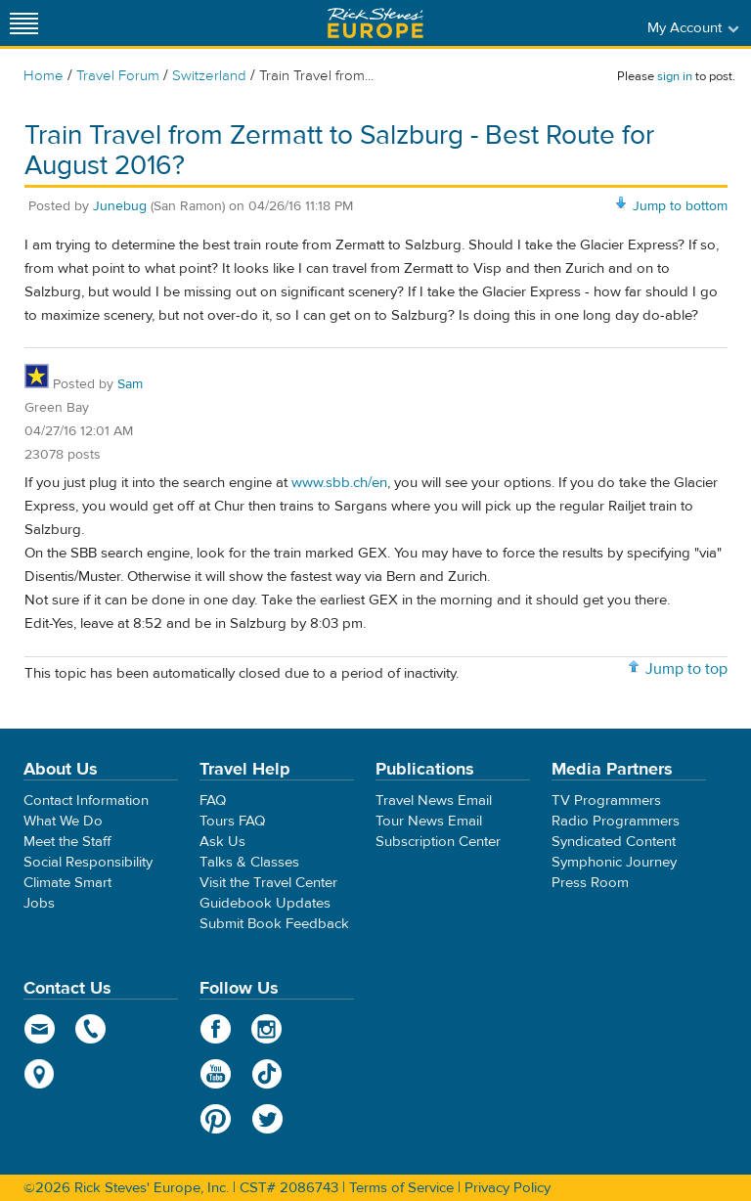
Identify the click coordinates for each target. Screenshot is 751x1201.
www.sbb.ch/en (339, 482)
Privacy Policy (507, 1188)
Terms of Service (401, 1188)
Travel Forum (117, 76)
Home (43, 76)
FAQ (212, 800)
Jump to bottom (680, 206)
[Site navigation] (24, 23)
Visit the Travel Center (268, 882)
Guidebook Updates (265, 903)
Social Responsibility (88, 862)
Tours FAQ (232, 821)
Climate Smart (67, 882)
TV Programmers (606, 800)
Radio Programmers (616, 821)
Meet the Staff (67, 841)
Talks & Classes (249, 862)
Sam (130, 384)
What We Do (63, 821)
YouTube (215, 1074)
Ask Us (222, 841)
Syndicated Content (614, 841)
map (39, 1074)
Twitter (267, 1118)
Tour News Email (429, 821)
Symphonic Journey (614, 862)
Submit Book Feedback (274, 923)
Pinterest (215, 1118)
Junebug (120, 206)
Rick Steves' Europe (375, 23)
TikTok (267, 1074)
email (39, 1029)
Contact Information (86, 800)
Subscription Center (438, 841)
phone (91, 1029)
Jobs (39, 903)
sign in (674, 76)
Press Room (590, 882)
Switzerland (209, 76)
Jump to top (686, 669)
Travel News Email (434, 800)
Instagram (267, 1029)
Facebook (215, 1029)
